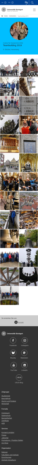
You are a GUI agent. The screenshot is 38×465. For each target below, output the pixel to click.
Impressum (6, 411)
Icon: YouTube (14, 364)
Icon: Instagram (25, 339)
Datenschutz (6, 414)
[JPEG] (9, 66)
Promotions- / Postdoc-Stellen (12, 439)
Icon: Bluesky (13, 351)
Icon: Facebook (13, 339)
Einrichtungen (6, 456)
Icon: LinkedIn (24, 364)
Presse (4, 434)
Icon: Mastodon (24, 351)
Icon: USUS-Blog (19, 376)
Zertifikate (5, 419)
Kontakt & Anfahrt (8, 431)
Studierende (6, 394)
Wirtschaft (5, 402)
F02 (9, 2)
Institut (4, 15)
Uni (2, 2)
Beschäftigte (6, 397)
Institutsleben (11, 15)
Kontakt (19, 321)
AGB (3, 422)
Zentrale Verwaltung (9, 459)
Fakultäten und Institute (10, 453)
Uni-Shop (5, 441)
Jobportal (5, 436)
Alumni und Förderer (9, 400)
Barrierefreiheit (7, 417)
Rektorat (4, 451)
